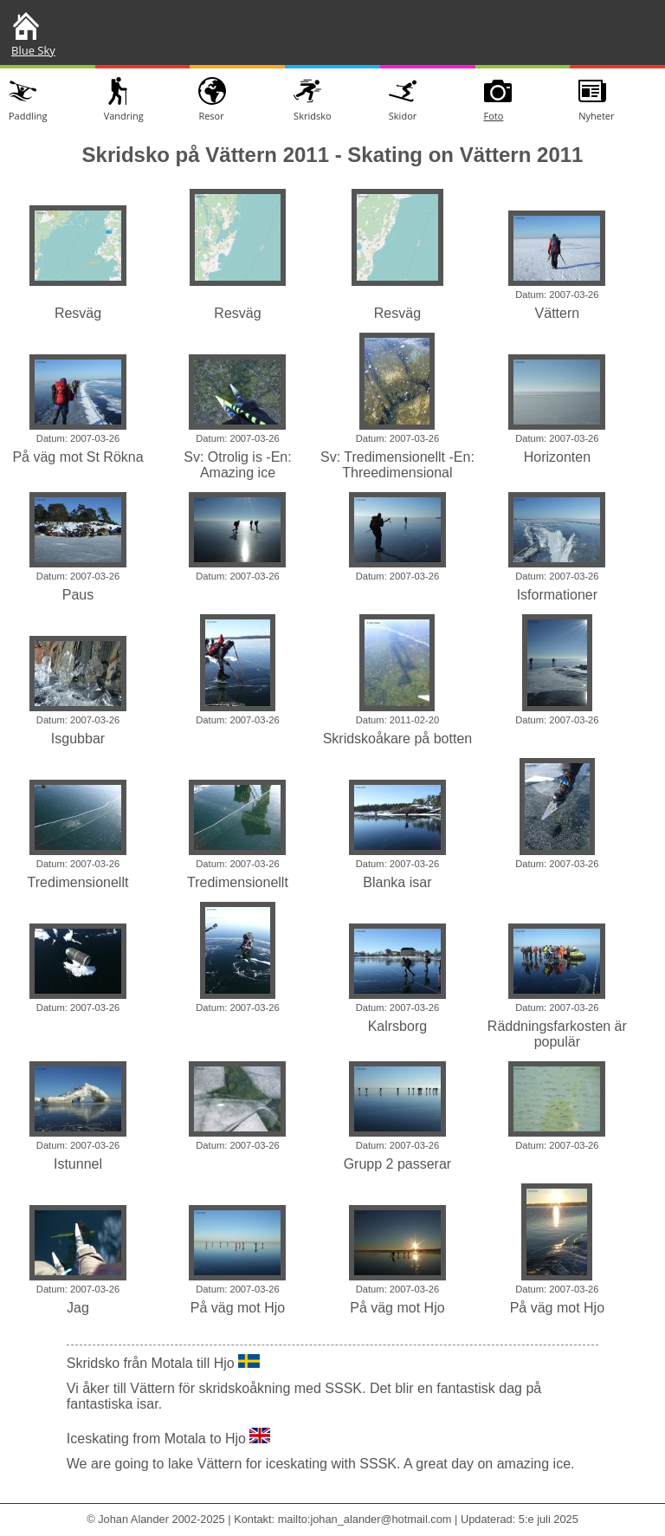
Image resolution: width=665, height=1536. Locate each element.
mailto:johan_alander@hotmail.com (365, 1519)
